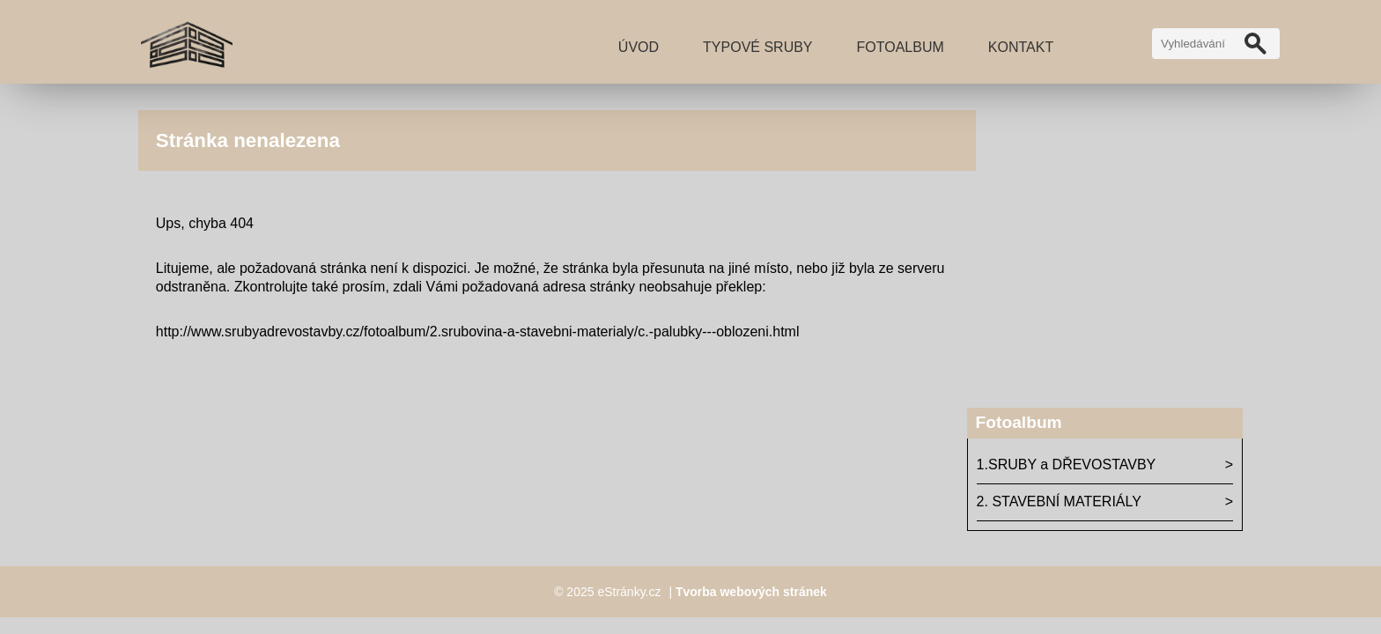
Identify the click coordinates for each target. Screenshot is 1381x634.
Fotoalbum (900, 47)
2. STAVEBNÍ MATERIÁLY (1059, 501)
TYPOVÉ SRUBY (757, 47)
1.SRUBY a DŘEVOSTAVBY (1066, 464)
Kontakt (1020, 47)
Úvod (638, 47)
